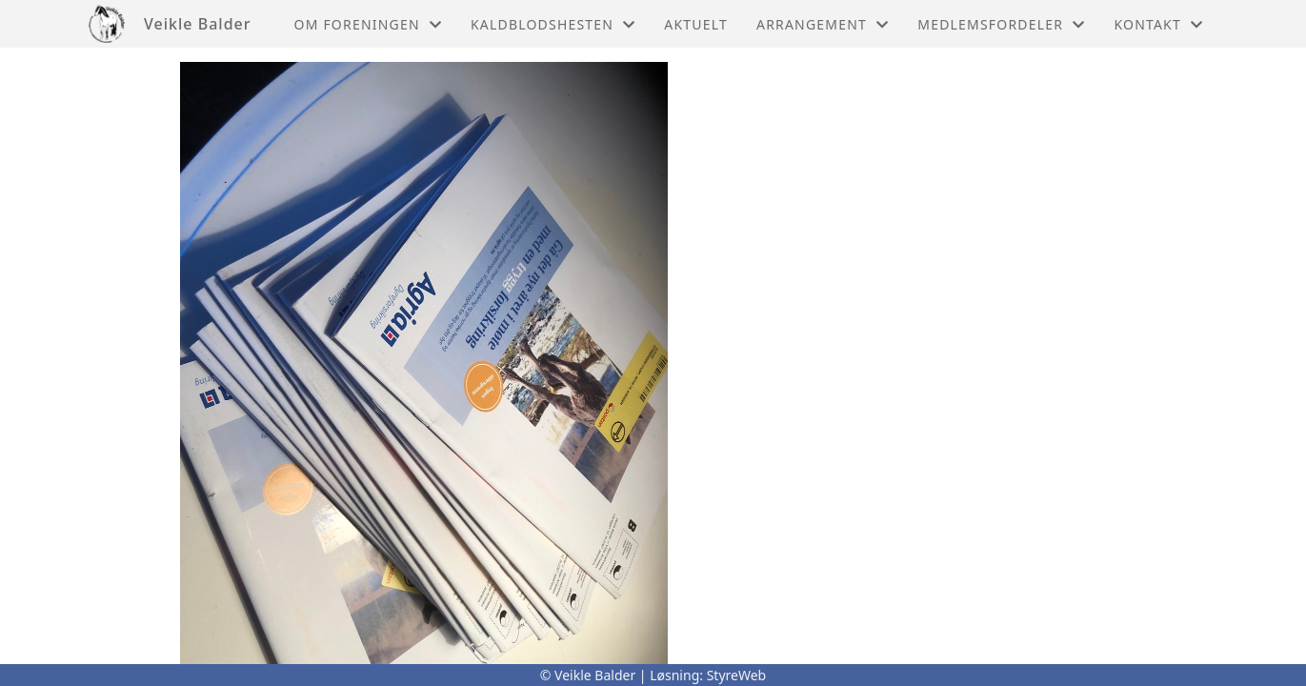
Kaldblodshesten (553, 24)
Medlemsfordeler (1001, 24)
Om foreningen (368, 24)
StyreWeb (737, 675)
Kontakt (1158, 24)
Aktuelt (696, 24)
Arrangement (822, 24)
